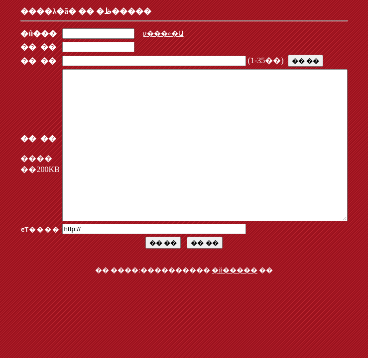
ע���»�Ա (147, 33)
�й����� (234, 300)
